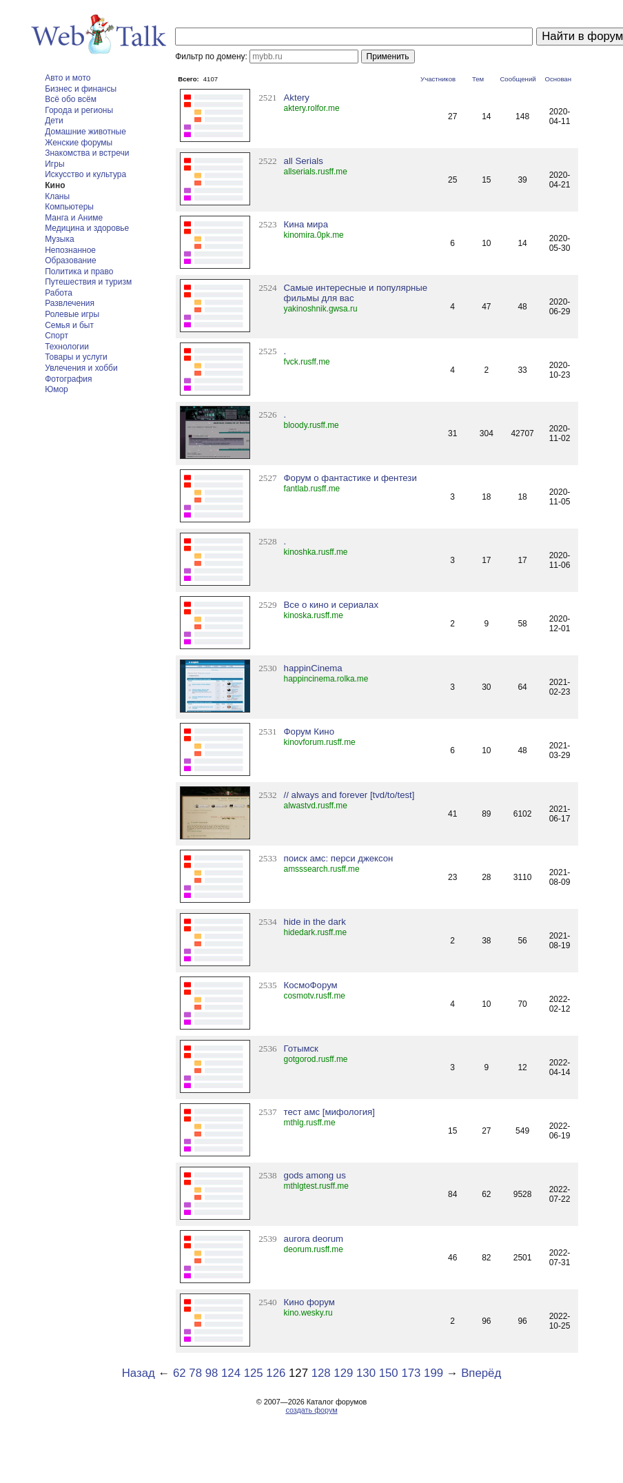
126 (275, 1373)
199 (433, 1373)
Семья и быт (69, 325)
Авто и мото (67, 78)
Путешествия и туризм (88, 282)
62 (179, 1373)
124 (231, 1373)
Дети (54, 120)
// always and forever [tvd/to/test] (349, 795)
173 (410, 1373)
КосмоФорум (311, 985)
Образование (70, 260)
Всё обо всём (70, 99)
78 (195, 1373)
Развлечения (69, 303)
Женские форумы (78, 142)
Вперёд (481, 1373)
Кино (55, 185)
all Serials (303, 161)
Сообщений (517, 79)
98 (211, 1373)
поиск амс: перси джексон (339, 858)
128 (321, 1373)
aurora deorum (314, 1239)
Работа (58, 293)
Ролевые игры (72, 314)
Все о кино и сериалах (331, 605)
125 (253, 1373)
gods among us (315, 1175)
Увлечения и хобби (81, 368)
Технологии (67, 346)
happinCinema (313, 668)
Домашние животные (85, 131)
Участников (438, 79)
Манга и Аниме (74, 218)
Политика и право (79, 271)
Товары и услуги (76, 357)
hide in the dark (315, 922)
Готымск (301, 1048)
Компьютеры (69, 207)
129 (343, 1373)
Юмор (56, 389)
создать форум (311, 1410)
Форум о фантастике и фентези (350, 478)
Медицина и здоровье (87, 228)
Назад (138, 1373)
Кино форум (309, 1302)
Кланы (57, 196)
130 (366, 1373)
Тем (478, 79)
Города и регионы (79, 110)
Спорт (56, 335)
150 (388, 1373)
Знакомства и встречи (87, 153)
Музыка (59, 239)
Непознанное (70, 250)
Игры (54, 164)
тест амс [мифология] (329, 1112)
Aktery (296, 97)
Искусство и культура (85, 174)
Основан (557, 79)
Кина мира (306, 224)
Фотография (68, 379)
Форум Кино (309, 731)
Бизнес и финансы (80, 89)
